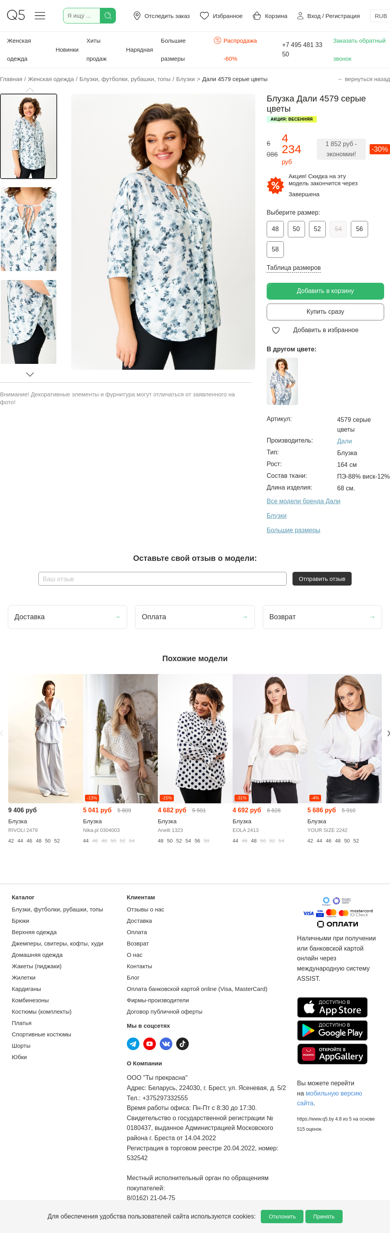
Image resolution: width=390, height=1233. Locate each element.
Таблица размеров (294, 267)
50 (296, 229)
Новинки (67, 49)
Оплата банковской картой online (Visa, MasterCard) (197, 988)
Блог (133, 977)
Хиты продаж (97, 49)
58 (275, 249)
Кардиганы (26, 988)
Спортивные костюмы (41, 1034)
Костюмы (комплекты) (42, 1011)
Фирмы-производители (158, 1000)
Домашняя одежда (37, 954)
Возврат (138, 943)
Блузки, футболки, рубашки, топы (57, 909)
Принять (324, 1216)
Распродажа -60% (235, 49)
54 (338, 229)
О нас (135, 954)
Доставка (139, 920)
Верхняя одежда (34, 932)
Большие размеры (173, 49)
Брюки (20, 920)
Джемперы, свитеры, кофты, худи (57, 943)
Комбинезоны (30, 1000)
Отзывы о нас (145, 909)
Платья (21, 1023)
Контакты (139, 966)
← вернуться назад (364, 79)
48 (275, 229)
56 (359, 229)
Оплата (137, 932)
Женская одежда (19, 49)
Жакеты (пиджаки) (36, 966)
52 (317, 229)
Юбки (19, 1057)
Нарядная (139, 49)
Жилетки (24, 977)
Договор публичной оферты (164, 1011)
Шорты (21, 1045)
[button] (30, 90)
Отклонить (282, 1216)
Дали (344, 441)
